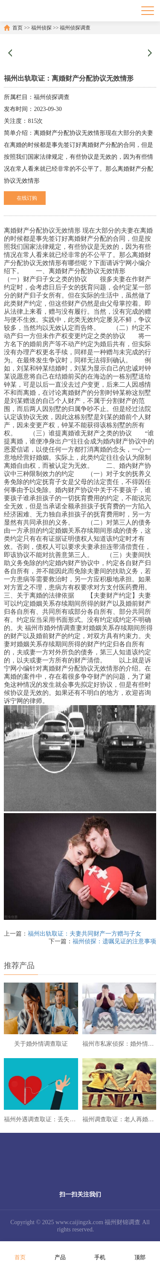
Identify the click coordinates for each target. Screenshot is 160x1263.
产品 (60, 1251)
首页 (17, 28)
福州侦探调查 (75, 28)
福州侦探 (41, 28)
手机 (99, 1251)
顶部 (139, 1251)
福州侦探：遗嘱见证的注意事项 (114, 941)
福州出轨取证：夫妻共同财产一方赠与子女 (84, 933)
